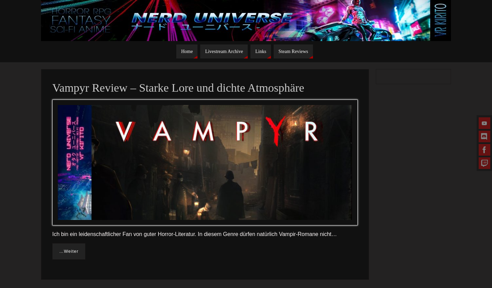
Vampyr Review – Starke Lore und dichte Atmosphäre (178, 87)
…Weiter (69, 251)
